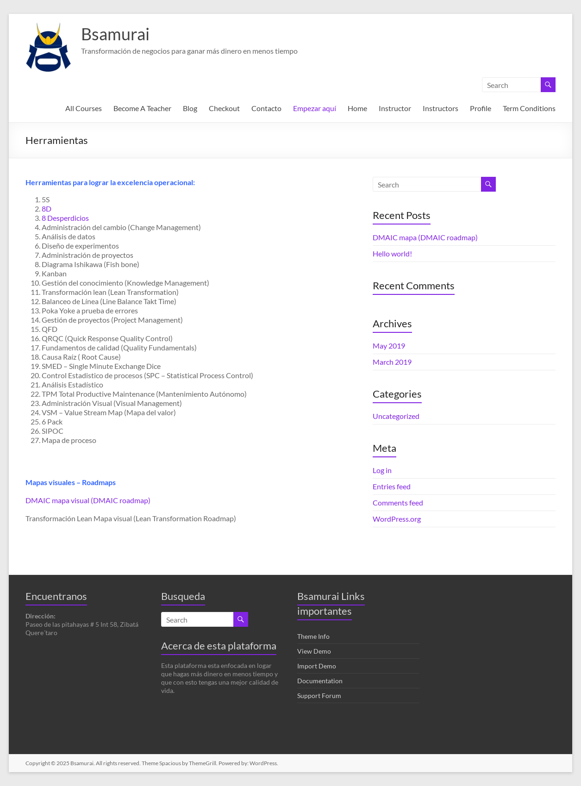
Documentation (320, 681)
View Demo (314, 651)
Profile (480, 108)
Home (357, 108)
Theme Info (313, 636)
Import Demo (316, 666)
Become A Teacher (142, 108)
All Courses (83, 108)
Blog (190, 108)
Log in (382, 470)
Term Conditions (529, 108)
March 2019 (392, 361)
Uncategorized (396, 416)
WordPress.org (397, 518)
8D (46, 208)
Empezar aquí (314, 108)
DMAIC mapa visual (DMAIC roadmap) (87, 500)
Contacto (266, 108)
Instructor (395, 108)
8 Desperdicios (65, 217)
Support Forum (319, 695)
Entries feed (392, 486)
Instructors (440, 108)
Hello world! (392, 253)
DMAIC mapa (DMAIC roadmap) (425, 237)
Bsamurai (115, 34)
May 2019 (389, 345)
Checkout (224, 108)
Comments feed (398, 502)
